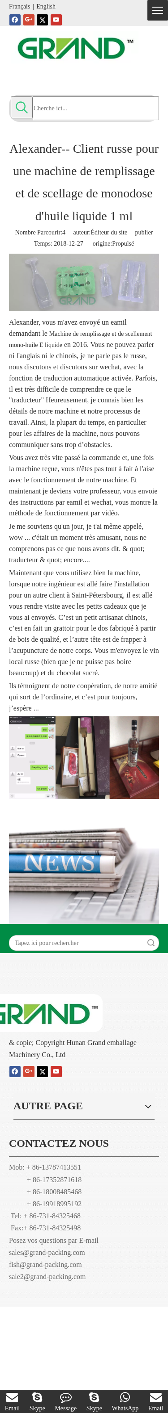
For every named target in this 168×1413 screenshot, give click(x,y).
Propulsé (123, 243)
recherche (151, 943)
